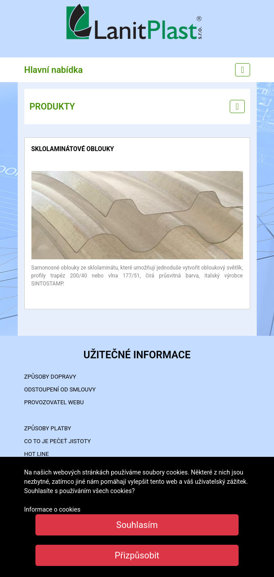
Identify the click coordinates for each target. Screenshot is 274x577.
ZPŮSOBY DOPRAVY (50, 376)
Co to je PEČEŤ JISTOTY (57, 441)
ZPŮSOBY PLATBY (47, 428)
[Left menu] (237, 106)
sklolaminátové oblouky (72, 148)
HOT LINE (36, 454)
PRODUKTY (52, 106)
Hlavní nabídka (53, 70)
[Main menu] (242, 69)
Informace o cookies (52, 509)
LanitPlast (137, 23)
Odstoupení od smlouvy (60, 389)
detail (38, 175)
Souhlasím (137, 525)
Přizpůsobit (137, 555)
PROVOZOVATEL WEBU (54, 402)
